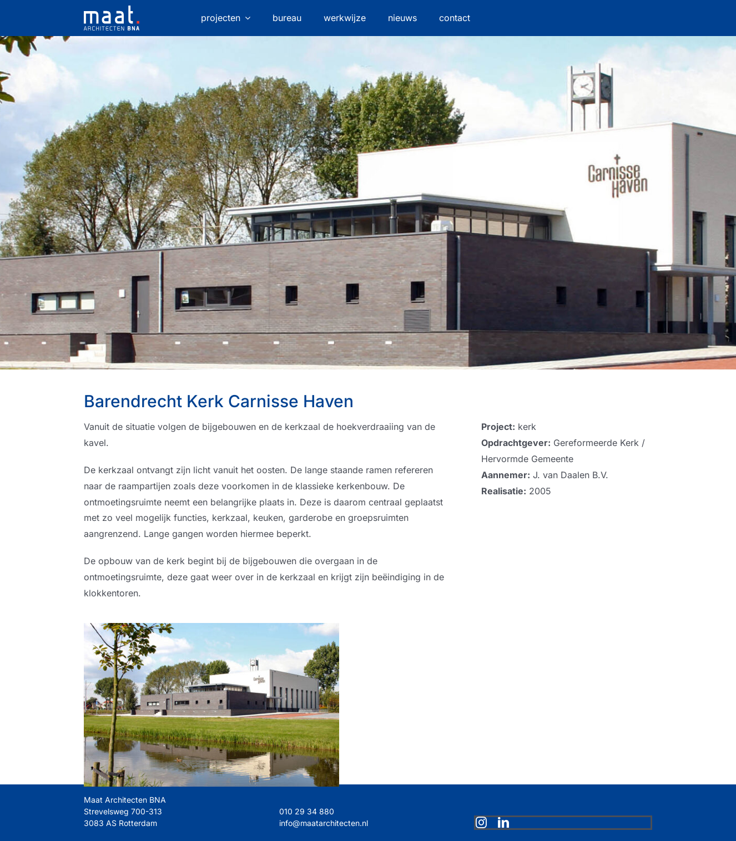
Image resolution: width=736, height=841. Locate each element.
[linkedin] (503, 822)
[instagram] (481, 822)
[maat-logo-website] (111, 10)
